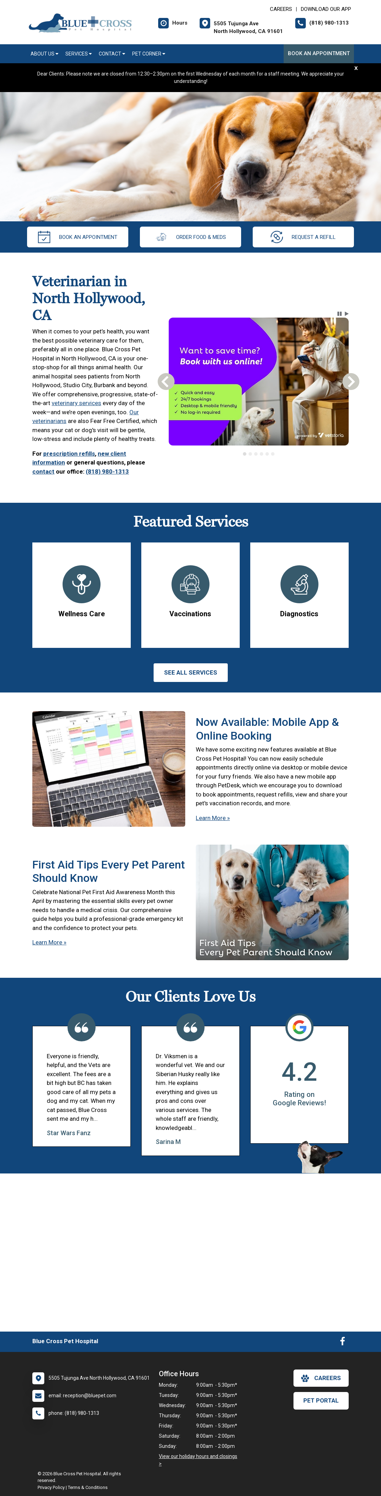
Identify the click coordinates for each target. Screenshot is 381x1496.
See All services (190, 672)
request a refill (303, 237)
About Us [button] (44, 54)
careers (321, 1378)
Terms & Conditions (88, 1487)
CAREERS (281, 9)
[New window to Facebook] (342, 1343)
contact (43, 471)
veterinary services (76, 402)
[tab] (244, 454)
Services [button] (78, 54)
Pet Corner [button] (148, 54)
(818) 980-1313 (107, 471)
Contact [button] (112, 54)
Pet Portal (321, 1400)
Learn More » (213, 817)
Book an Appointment (319, 53)
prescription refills (69, 453)
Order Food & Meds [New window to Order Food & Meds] (190, 237)
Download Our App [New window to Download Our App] (326, 9)
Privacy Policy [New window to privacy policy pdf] (51, 1487)
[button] (339, 314)
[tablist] (258, 454)
